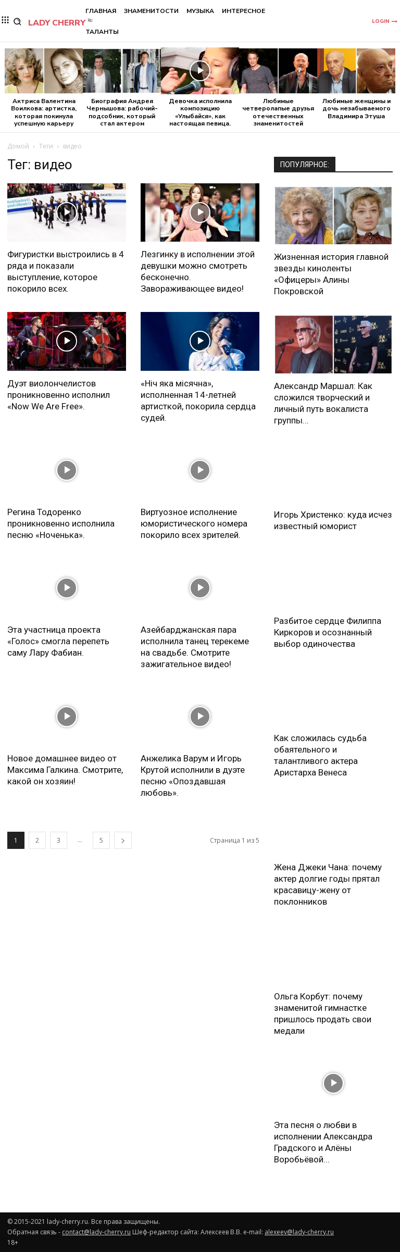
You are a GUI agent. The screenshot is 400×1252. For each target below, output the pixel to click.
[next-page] (123, 840)
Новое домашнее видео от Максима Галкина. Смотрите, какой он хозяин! (65, 769)
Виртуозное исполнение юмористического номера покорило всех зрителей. (194, 523)
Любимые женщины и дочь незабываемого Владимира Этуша (356, 108)
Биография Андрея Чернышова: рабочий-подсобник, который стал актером (122, 112)
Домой (18, 146)
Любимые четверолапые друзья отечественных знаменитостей (278, 112)
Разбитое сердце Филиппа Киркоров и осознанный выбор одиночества (327, 632)
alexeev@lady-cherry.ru (299, 1232)
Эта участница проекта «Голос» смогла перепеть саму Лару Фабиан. (58, 641)
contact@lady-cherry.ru (96, 1232)
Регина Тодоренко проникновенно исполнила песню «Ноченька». (61, 523)
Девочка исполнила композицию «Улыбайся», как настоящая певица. (200, 112)
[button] (17, 21)
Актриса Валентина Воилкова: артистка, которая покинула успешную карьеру (44, 112)
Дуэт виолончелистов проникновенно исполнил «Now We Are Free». (58, 394)
